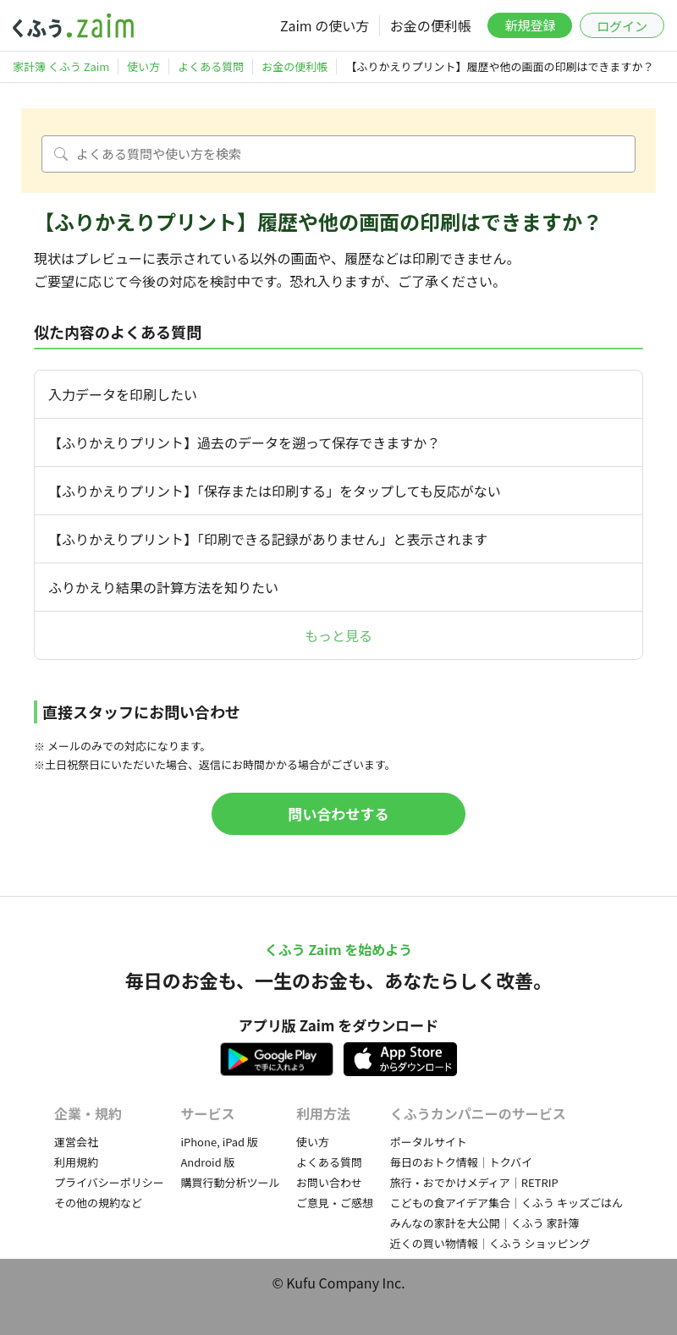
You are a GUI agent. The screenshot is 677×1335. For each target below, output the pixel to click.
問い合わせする (339, 813)
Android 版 (207, 1162)
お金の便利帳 (430, 25)
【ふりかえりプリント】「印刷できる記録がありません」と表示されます (267, 539)
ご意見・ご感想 (334, 1203)
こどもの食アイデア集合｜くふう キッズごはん (506, 1203)
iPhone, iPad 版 (219, 1142)
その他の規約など (98, 1203)
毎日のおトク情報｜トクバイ (461, 1162)
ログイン (622, 26)
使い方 (312, 1142)
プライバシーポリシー (109, 1182)
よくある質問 (329, 1162)
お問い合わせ (329, 1182)
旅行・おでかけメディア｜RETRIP (474, 1182)
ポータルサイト (428, 1142)
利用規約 (76, 1162)
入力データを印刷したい (122, 394)
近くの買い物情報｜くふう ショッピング (490, 1243)
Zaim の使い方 (324, 25)
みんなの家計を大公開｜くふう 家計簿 (485, 1223)
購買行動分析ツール (229, 1182)
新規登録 (529, 25)
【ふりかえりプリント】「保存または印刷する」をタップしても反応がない (274, 491)
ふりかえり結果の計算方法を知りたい (163, 587)
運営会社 (76, 1142)
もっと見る (338, 635)
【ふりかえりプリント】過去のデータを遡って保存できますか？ (244, 442)
